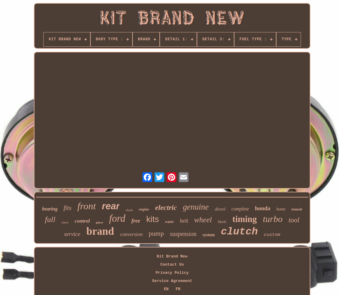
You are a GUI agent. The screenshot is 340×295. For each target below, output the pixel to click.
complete (240, 208)
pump (156, 233)
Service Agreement (172, 281)
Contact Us (172, 264)
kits (152, 219)
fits (67, 207)
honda (262, 208)
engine (144, 209)
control (82, 221)
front (86, 206)
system (208, 235)
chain (129, 210)
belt (184, 221)
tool (294, 220)
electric (166, 207)
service (72, 234)
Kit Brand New (172, 256)
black (222, 221)
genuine (196, 206)
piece (99, 222)
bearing (49, 208)
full (50, 219)
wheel (203, 220)
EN (166, 289)
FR (178, 289)
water (169, 222)
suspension (183, 233)
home (281, 209)
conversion (131, 234)
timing (244, 219)
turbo (273, 219)
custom (272, 234)
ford (117, 218)
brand (100, 231)
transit (297, 209)
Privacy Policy (171, 272)
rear (111, 206)
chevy (65, 222)
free (136, 221)
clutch (239, 231)
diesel (220, 209)
